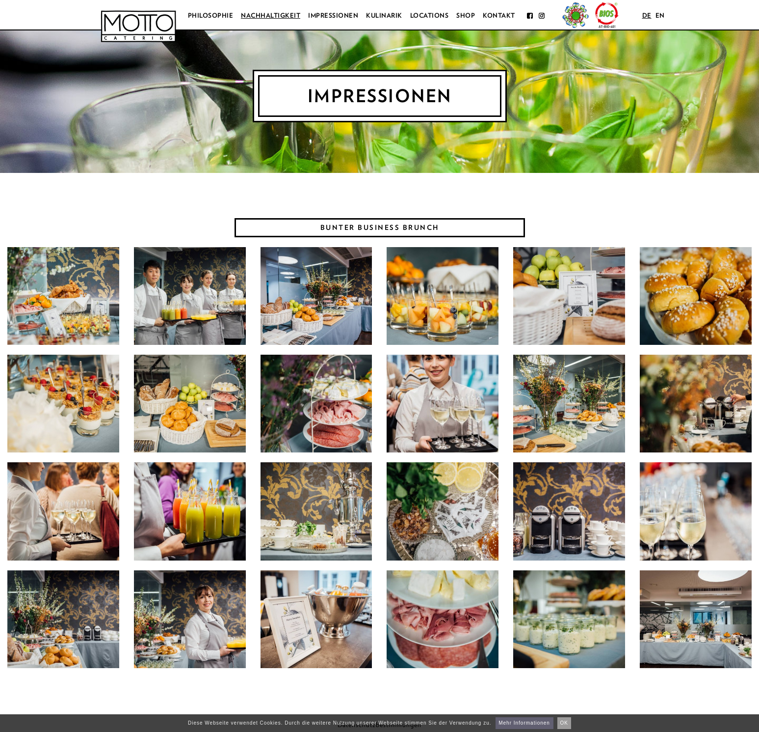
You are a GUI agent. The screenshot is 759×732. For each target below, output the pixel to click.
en (660, 15)
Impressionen (333, 15)
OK (564, 723)
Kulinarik (384, 15)
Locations (429, 15)
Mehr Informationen (524, 723)
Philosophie (211, 15)
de (647, 15)
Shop (465, 15)
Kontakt (499, 15)
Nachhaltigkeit (270, 15)
